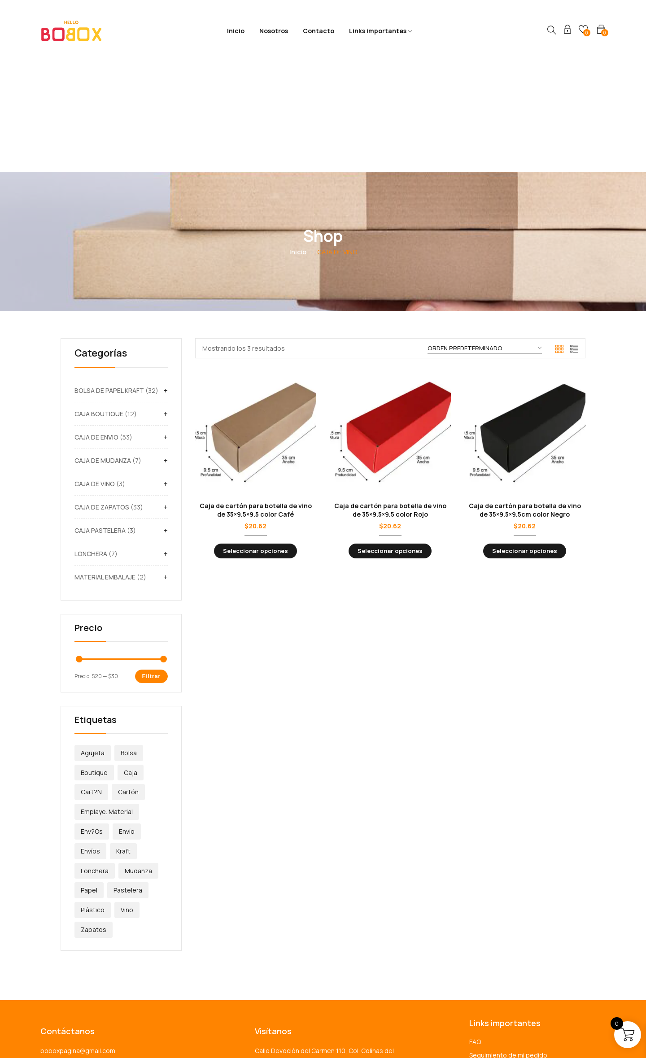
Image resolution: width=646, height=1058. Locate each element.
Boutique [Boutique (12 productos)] (94, 662)
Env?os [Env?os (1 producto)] (92, 721)
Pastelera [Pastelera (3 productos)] (127, 780)
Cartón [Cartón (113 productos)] (128, 682)
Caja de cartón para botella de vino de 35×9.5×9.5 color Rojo (390, 400)
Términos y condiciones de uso (515, 972)
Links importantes (380, 30)
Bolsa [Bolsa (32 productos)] (129, 643)
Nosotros (273, 30)
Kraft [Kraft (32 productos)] (123, 741)
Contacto (318, 30)
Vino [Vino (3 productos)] (127, 800)
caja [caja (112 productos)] (130, 662)
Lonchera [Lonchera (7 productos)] (95, 761)
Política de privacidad (501, 958)
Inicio (235, 30)
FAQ (475, 931)
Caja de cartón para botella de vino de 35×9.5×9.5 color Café (256, 400)
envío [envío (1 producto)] (127, 721)
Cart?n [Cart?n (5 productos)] (91, 682)
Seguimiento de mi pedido (508, 945)
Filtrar (151, 566)
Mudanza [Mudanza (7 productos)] (138, 761)
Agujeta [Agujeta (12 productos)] (93, 643)
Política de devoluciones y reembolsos (526, 985)
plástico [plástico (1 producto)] (93, 800)
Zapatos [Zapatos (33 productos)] (93, 819)
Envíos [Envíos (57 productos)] (90, 741)
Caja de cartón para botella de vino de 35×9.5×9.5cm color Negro (525, 400)
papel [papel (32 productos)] (89, 780)
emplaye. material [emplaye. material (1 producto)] (107, 701)
